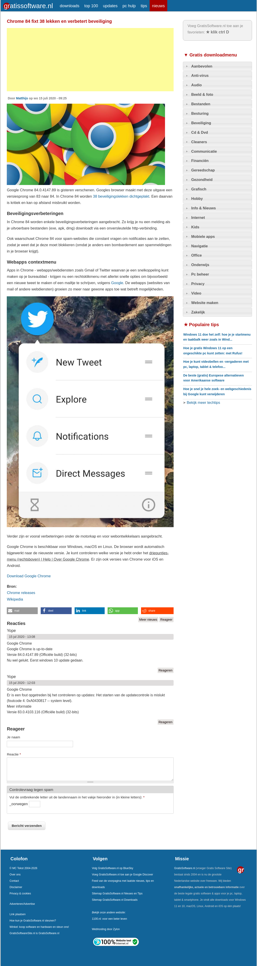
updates (110, 6)
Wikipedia (15, 599)
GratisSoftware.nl (184, 868)
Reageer (166, 619)
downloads (70, 6)
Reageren (166, 670)
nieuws (158, 6)
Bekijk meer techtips (203, 402)
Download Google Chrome (29, 576)
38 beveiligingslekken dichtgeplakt (121, 196)
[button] (22, 610)
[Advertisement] (90, 59)
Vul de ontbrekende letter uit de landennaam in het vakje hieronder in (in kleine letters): (76, 797)
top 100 (91, 6)
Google (117, 283)
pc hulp (129, 6)
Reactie (14, 754)
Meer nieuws (148, 619)
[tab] (217, 66)
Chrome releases (21, 593)
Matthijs (22, 98)
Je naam (13, 737)
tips (144, 6)
